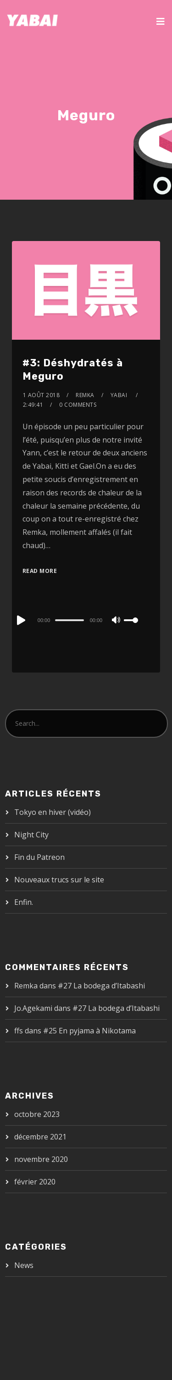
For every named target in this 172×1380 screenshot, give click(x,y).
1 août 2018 (41, 395)
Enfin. (23, 902)
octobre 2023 (37, 1114)
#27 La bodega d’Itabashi (101, 986)
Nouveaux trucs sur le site (59, 880)
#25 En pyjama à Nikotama (89, 1031)
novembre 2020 (41, 1159)
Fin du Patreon (39, 857)
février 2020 (34, 1182)
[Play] (20, 620)
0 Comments (77, 405)
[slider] (69, 620)
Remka (85, 395)
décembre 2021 (40, 1137)
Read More (39, 571)
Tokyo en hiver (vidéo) (52, 812)
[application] (86, 620)
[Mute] (116, 620)
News (23, 1265)
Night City (31, 835)
